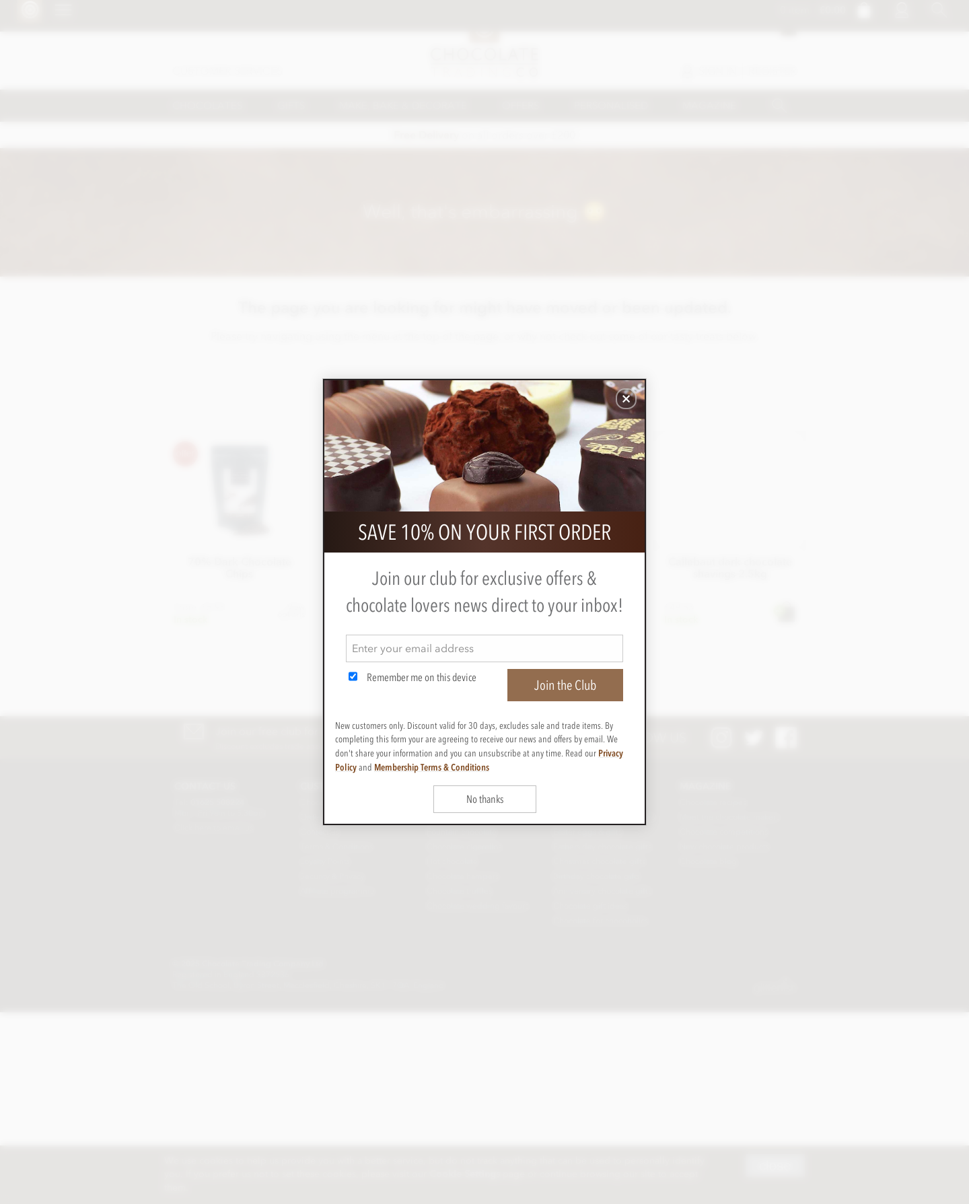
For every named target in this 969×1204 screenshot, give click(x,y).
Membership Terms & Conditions (431, 767)
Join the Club (565, 685)
